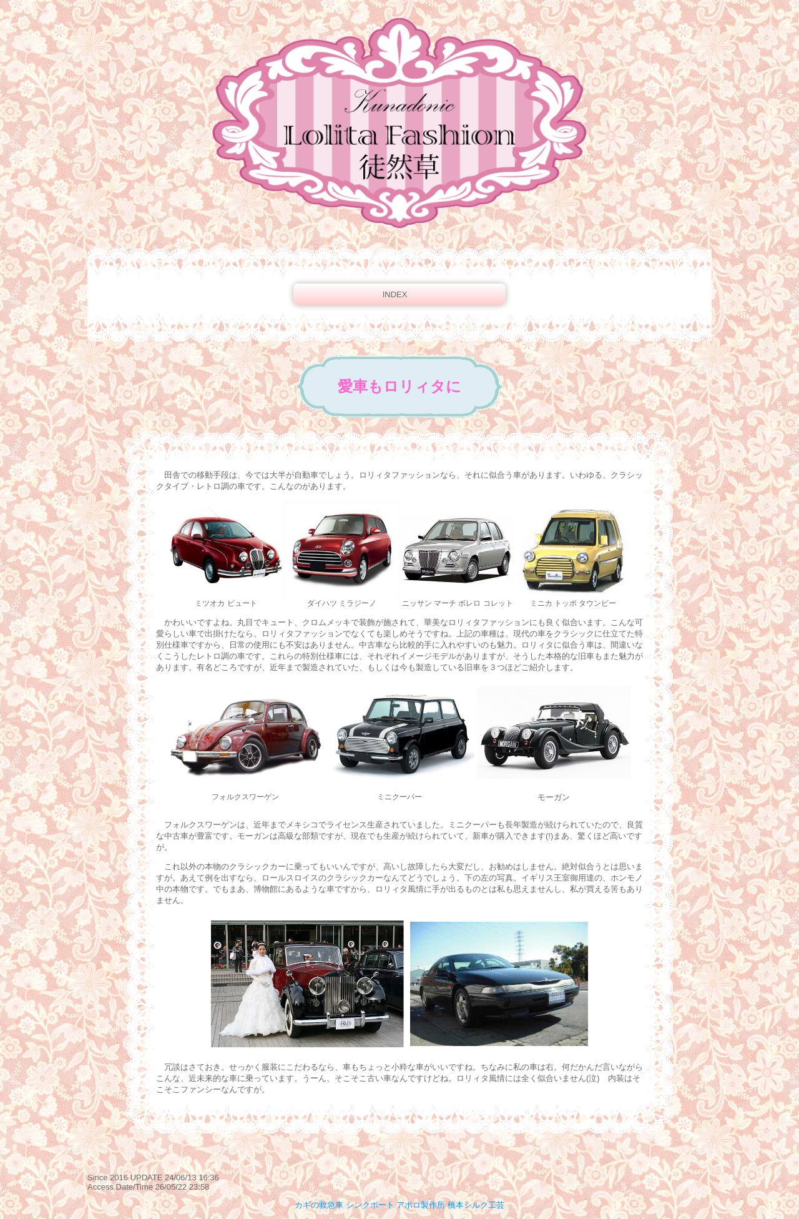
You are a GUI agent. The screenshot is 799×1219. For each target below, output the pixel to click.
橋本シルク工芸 (476, 1205)
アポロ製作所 (420, 1205)
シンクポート (370, 1205)
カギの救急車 (319, 1205)
